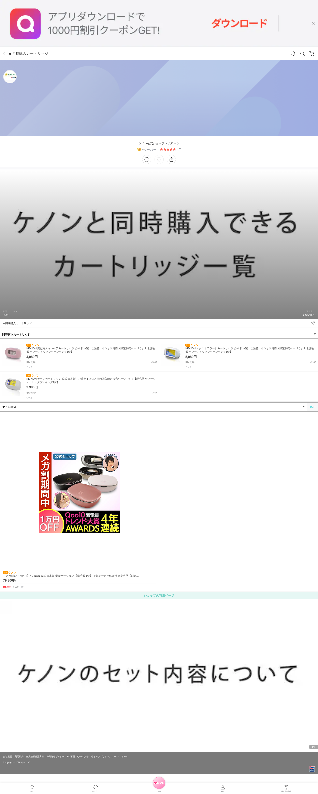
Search (302, 54)
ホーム (124, 756)
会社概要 (7, 756)
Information (146, 159)
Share (171, 159)
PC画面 (71, 756)
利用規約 (19, 756)
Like (159, 159)
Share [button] (313, 323)
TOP (312, 406)
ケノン (33, 345)
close (314, 24)
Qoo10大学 (83, 756)
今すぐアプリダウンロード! (105, 756)
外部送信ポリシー (55, 756)
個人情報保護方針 (35, 756)
